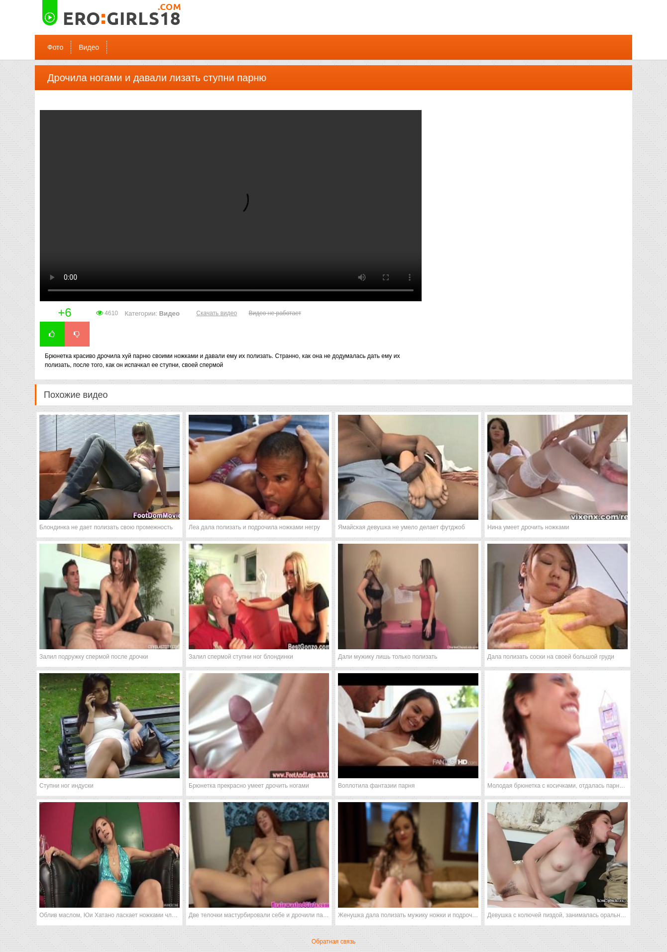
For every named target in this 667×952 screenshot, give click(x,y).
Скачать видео (216, 313)
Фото (55, 47)
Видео (89, 47)
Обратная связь (333, 941)
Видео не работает (274, 313)
